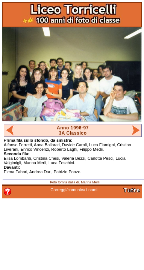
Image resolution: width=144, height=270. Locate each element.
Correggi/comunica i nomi (73, 190)
